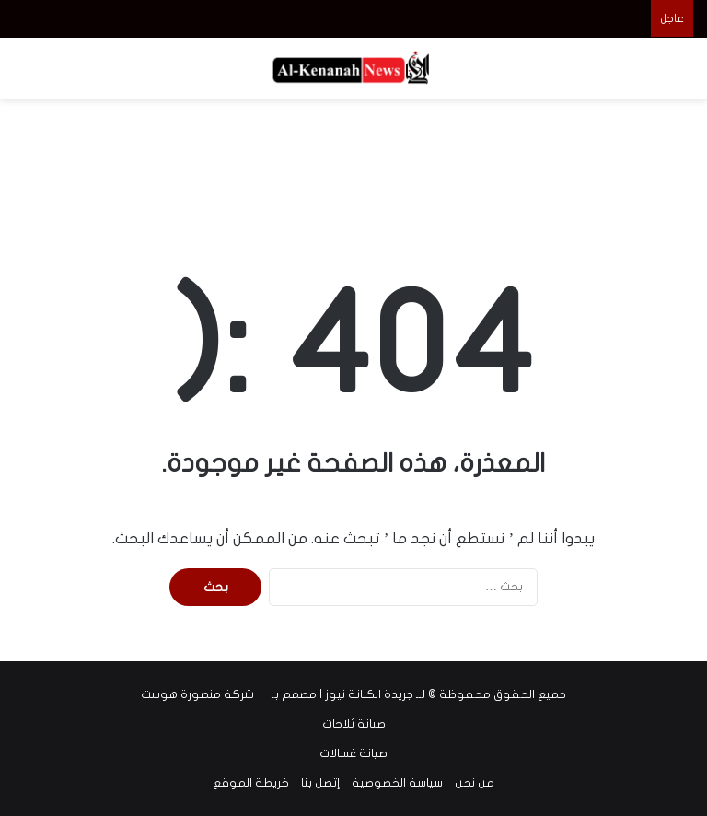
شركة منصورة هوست (197, 694)
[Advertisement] (353, 158)
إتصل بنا (320, 782)
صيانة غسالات (353, 753)
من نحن (474, 782)
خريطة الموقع (251, 782)
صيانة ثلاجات (354, 723)
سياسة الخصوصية (397, 782)
